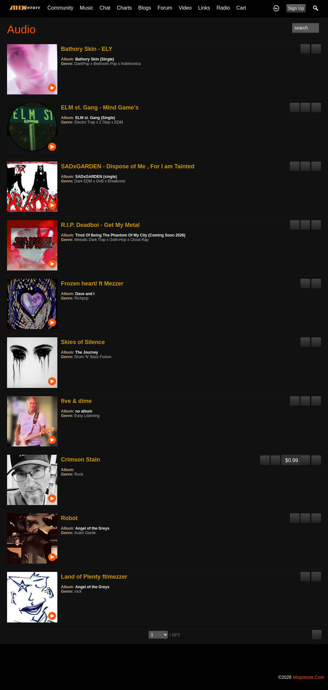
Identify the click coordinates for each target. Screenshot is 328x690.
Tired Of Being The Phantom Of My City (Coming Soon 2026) (130, 235)
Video (185, 8)
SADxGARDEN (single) (96, 176)
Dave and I (84, 294)
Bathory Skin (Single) (94, 59)
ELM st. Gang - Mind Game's (99, 107)
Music (86, 8)
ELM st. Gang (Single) (95, 118)
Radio (223, 8)
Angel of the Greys (92, 528)
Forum (165, 8)
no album (83, 411)
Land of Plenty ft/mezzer (94, 577)
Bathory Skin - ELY (86, 49)
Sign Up (296, 8)
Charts (124, 8)
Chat (105, 8)
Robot (69, 518)
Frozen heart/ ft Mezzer (92, 283)
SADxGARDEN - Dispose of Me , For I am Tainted (127, 166)
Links (204, 8)
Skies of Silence (83, 342)
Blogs (144, 8)
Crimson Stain (80, 459)
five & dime (76, 401)
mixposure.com (308, 677)
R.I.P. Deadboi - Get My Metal (100, 225)
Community (60, 8)
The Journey (86, 352)
